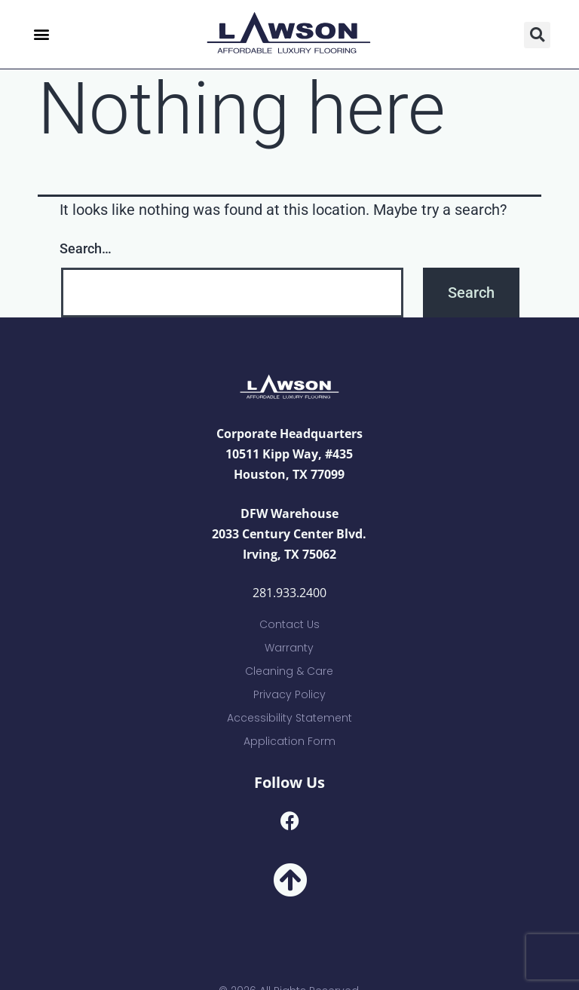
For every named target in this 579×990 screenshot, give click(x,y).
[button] (41, 34)
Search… (86, 248)
